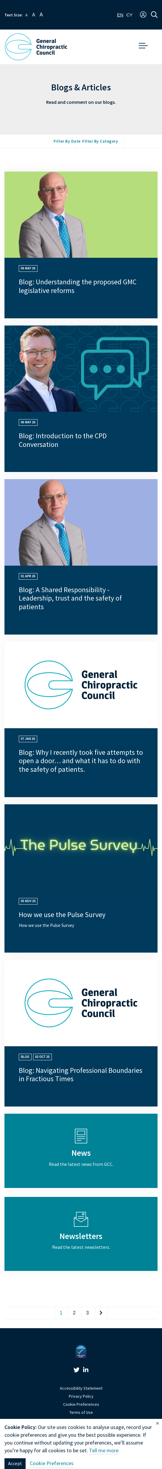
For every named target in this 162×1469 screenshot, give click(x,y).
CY (129, 14)
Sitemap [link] (81, 1420)
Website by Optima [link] (81, 1428)
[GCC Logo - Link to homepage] (36, 47)
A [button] (26, 15)
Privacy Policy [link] (81, 1396)
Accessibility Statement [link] (81, 1388)
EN (120, 14)
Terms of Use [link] (81, 1412)
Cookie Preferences (81, 1404)
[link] (77, 1371)
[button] (143, 14)
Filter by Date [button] (67, 141)
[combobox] (120, 14)
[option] (129, 14)
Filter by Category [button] (100, 141)
